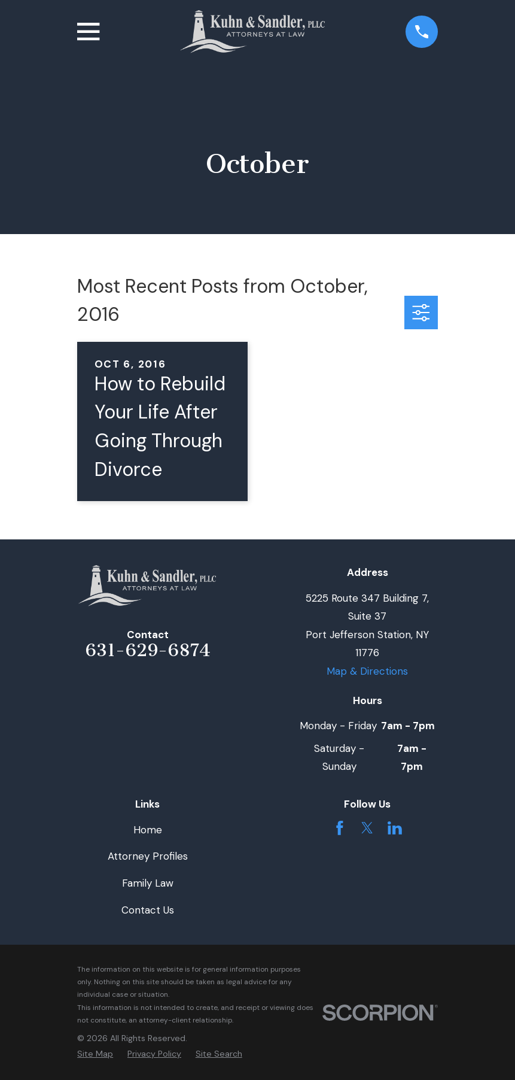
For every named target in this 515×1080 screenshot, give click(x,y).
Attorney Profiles (148, 856)
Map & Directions (367, 671)
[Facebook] (340, 828)
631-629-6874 (148, 650)
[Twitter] (367, 828)
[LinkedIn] (395, 828)
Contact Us (147, 910)
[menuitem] (95, 1054)
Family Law (147, 883)
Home (147, 829)
